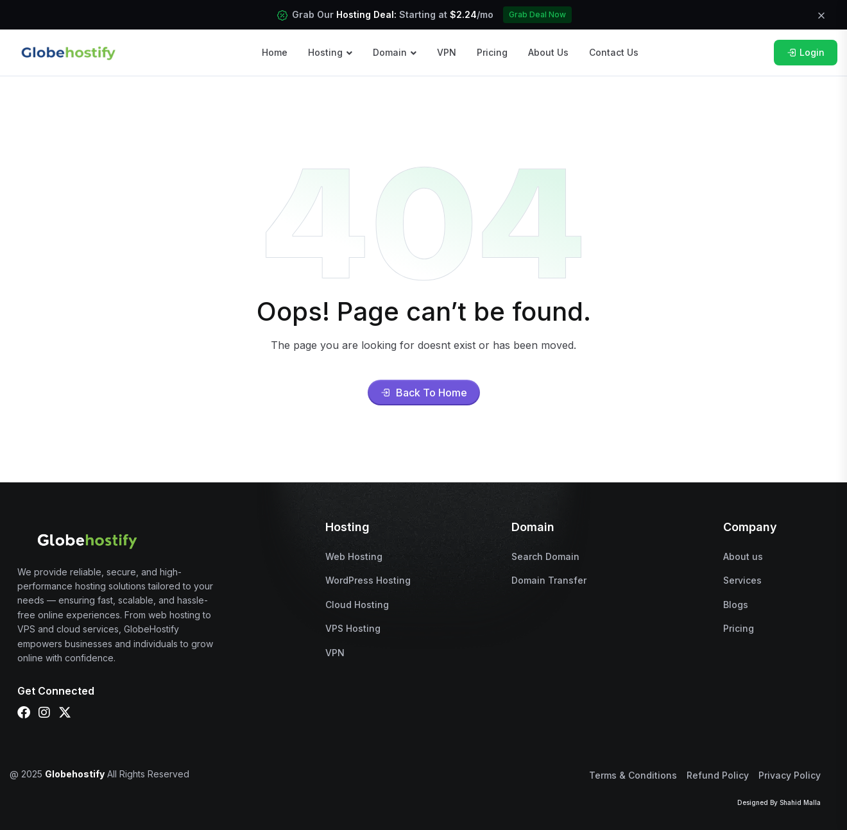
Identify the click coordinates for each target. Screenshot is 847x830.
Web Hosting (353, 556)
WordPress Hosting (368, 580)
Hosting (325, 52)
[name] (68, 51)
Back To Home (424, 392)
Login (806, 52)
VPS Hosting (353, 628)
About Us (548, 52)
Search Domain (545, 556)
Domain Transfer (548, 580)
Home (274, 52)
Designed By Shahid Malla (779, 802)
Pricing (492, 52)
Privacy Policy (789, 775)
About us (743, 556)
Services (742, 580)
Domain (390, 52)
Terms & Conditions (633, 775)
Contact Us (613, 52)
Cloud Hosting (357, 604)
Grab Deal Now (537, 14)
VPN (446, 52)
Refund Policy (718, 775)
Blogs (735, 604)
